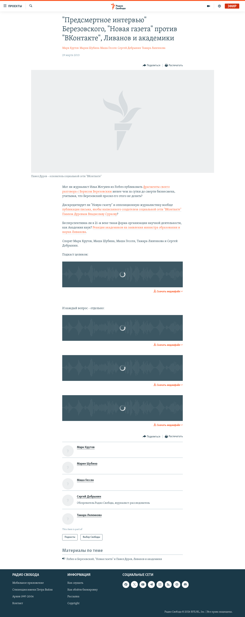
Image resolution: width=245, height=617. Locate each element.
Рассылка (73, 596)
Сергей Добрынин (129, 48)
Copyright (73, 603)
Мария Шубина (89, 48)
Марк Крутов (70, 48)
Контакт (17, 603)
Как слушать (75, 583)
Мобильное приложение (28, 583)
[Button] (151, 65)
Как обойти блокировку (82, 589)
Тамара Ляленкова (153, 48)
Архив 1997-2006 (23, 596)
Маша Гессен (108, 48)
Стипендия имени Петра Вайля (32, 589)
